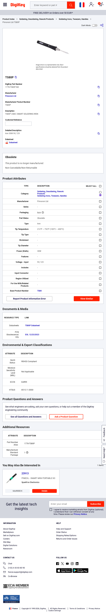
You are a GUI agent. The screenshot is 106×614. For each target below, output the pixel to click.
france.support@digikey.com (17, 572)
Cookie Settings (54, 611)
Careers (6, 539)
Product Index (8, 19)
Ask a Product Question (66, 416)
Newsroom (7, 549)
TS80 (39, 291)
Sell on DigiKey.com (11, 535)
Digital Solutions (10, 545)
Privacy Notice (80, 514)
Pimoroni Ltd (10, 96)
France (13, 609)
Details (44, 491)
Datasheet (11, 142)
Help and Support (63, 529)
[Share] (101, 25)
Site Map (7, 542)
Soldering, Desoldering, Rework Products (36, 19)
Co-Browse (10, 576)
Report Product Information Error (29, 298)
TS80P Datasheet (32, 325)
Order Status (61, 532)
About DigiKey (9, 529)
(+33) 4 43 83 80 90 (14, 568)
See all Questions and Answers (26, 416)
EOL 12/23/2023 (32, 335)
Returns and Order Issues (66, 539)
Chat (7, 563)
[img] (18, 5)
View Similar (86, 298)
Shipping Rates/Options (66, 535)
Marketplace (8, 532)
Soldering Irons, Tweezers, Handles (73, 19)
